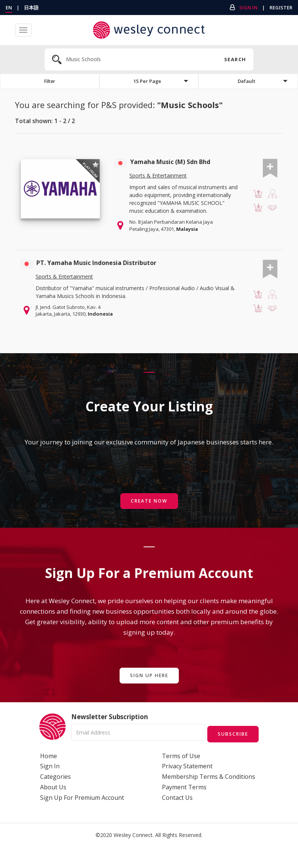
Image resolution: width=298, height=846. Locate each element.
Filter (49, 81)
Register (281, 7)
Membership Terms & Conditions (208, 776)
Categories (55, 776)
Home (48, 755)
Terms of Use (181, 755)
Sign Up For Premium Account (82, 797)
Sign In (248, 7)
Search (235, 59)
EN (9, 7)
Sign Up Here (149, 675)
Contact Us (177, 797)
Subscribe (231, 733)
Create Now (149, 501)
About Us (53, 786)
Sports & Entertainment (158, 176)
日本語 (31, 7)
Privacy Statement (187, 766)
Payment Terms (184, 786)
